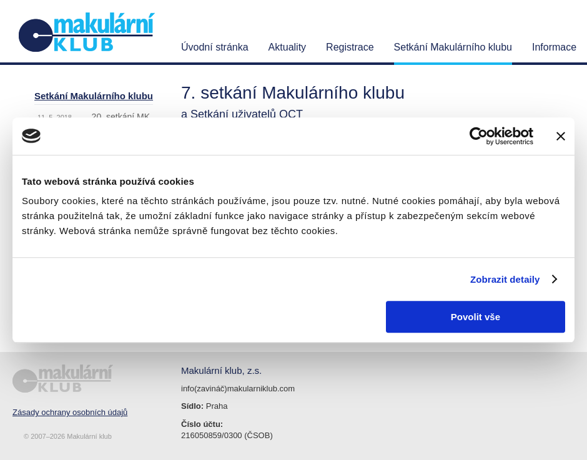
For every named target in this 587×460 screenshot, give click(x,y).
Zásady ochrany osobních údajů (69, 412)
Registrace (349, 47)
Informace (554, 47)
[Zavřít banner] (560, 136)
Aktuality (287, 47)
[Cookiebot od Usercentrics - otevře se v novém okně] (478, 136)
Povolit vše (475, 316)
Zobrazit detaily (505, 279)
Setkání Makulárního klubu (453, 47)
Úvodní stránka (215, 47)
